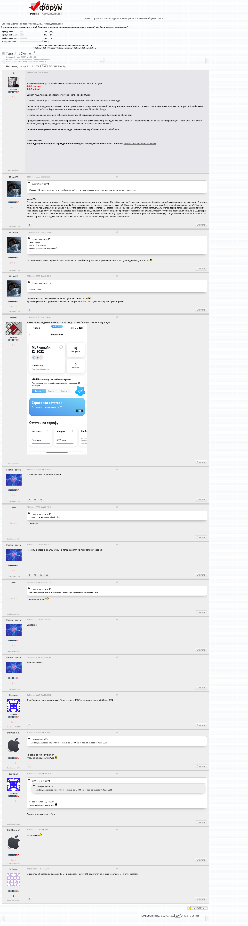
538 (37, 66)
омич (13, 507)
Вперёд (61, 66)
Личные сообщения (146, 18)
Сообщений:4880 (13, 900)
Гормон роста (13, 470)
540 (50, 66)
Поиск (107, 18)
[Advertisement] (86, 157)
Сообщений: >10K (13, 226)
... (51, 787)
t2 (14, 73)
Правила (97, 18)
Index (87, 18)
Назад (23, 66)
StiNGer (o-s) (37, 239)
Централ (13, 695)
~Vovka (13, 317)
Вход (161, 18)
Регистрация (128, 18)
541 (55, 66)
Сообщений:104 (13, 170)
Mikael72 (13, 177)
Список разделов (10, 24)
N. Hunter (13, 869)
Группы (115, 18)
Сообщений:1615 (13, 727)
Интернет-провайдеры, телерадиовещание (41, 24)
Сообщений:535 (13, 464)
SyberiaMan (36, 184)
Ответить (201, 225)
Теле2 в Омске (19, 53)
